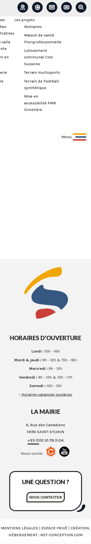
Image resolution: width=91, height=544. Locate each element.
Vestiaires (33, 26)
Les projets (24, 20)
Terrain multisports (42, 72)
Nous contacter (45, 497)
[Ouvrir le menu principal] (73, 137)
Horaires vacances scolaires (46, 394)
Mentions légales (19, 528)
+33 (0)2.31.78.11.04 (45, 440)
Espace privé (54, 528)
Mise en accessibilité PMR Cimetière (40, 103)
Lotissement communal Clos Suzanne (38, 57)
